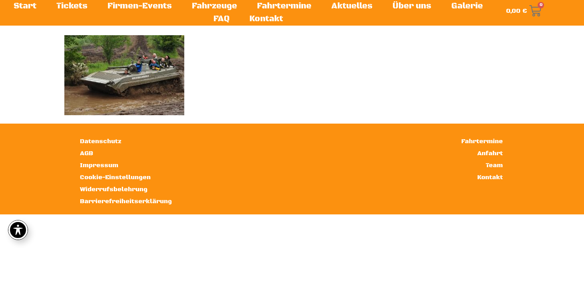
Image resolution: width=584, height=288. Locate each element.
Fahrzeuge (214, 6)
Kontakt (266, 19)
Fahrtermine (284, 6)
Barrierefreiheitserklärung (126, 201)
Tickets (72, 6)
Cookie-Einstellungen (115, 177)
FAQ (221, 19)
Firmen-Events (140, 6)
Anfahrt (490, 153)
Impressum (99, 165)
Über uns (412, 6)
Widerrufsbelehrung (113, 189)
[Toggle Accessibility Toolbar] (18, 230)
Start (25, 6)
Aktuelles (352, 6)
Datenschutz (101, 141)
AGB (86, 153)
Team (494, 165)
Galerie (467, 6)
